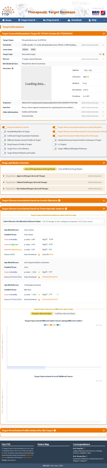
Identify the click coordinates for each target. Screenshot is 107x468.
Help (92, 20)
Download (75, 20)
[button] (63, 45)
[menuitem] (7, 20)
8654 (51, 254)
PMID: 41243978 (27, 457)
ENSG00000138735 (50, 277)
